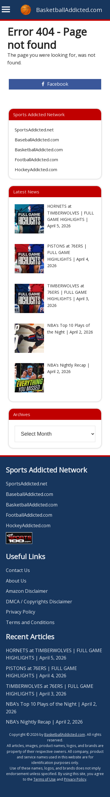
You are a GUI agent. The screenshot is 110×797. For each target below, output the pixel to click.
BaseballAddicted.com (37, 139)
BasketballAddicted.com (69, 10)
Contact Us (18, 570)
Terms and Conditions (30, 622)
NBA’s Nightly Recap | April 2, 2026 (44, 722)
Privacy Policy (20, 612)
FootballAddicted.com (36, 159)
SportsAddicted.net (34, 130)
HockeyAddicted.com (36, 169)
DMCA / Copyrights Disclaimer (39, 601)
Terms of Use (44, 779)
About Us (16, 581)
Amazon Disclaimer (27, 591)
